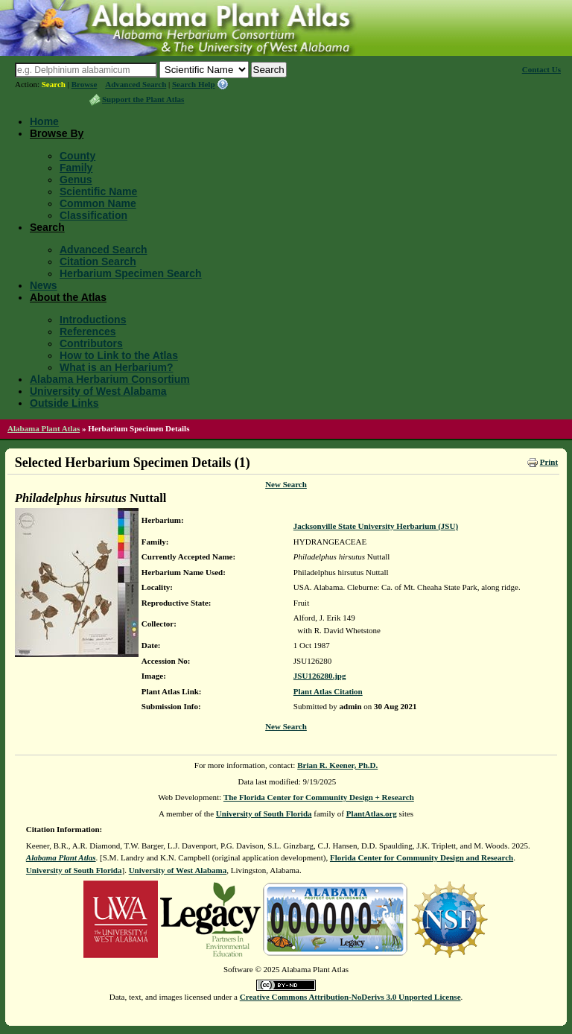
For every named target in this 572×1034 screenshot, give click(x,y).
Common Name (98, 203)
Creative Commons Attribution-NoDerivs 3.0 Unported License (350, 996)
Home (44, 121)
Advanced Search (135, 84)
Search (54, 84)
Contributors (91, 343)
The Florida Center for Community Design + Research (318, 797)
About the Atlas (68, 297)
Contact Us (541, 69)
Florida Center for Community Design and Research (421, 857)
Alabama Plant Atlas (43, 428)
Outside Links (64, 403)
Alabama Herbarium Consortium (110, 379)
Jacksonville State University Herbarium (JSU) (375, 525)
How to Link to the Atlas (119, 355)
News (43, 285)
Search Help (193, 84)
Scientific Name (98, 191)
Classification (93, 215)
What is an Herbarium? (116, 367)
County (77, 156)
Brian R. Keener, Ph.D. (337, 765)
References (88, 331)
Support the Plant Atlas (143, 99)
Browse (85, 84)
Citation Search (98, 261)
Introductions (93, 320)
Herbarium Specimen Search (131, 273)
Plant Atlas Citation (328, 691)
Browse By (56, 133)
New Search (286, 484)
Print (549, 461)
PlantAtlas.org (371, 813)
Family (76, 168)
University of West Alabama (98, 391)
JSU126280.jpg (319, 675)
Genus (76, 179)
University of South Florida (264, 813)
